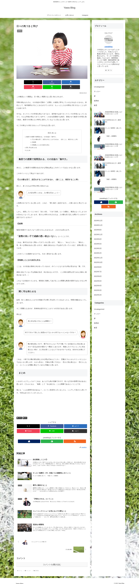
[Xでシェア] (22, 82)
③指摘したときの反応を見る (40, 140)
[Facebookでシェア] (34, 82)
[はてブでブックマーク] (46, 82)
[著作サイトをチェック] (48, 437)
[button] (81, 82)
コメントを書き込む (52, 563)
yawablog (108, 47)
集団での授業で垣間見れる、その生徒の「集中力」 (41, 132)
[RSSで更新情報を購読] (56, 437)
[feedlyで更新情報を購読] (52, 437)
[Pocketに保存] (58, 82)
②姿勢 (33, 137)
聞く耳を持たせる (30, 143)
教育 (25, 414)
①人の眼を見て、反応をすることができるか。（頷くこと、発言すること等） (55, 135)
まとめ (27, 146)
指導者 (19, 414)
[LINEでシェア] (70, 82)
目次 (49, 128)
